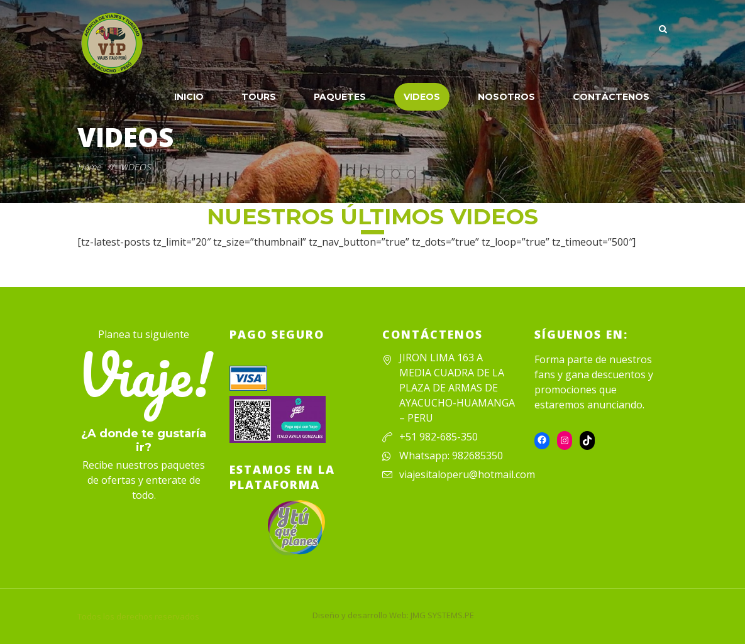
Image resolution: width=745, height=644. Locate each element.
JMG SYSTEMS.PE (442, 615)
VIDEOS (422, 96)
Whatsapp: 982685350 (451, 455)
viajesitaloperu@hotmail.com (467, 474)
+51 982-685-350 (438, 437)
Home (89, 167)
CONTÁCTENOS (611, 96)
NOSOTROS (506, 96)
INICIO (189, 96)
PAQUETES (340, 96)
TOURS (258, 96)
